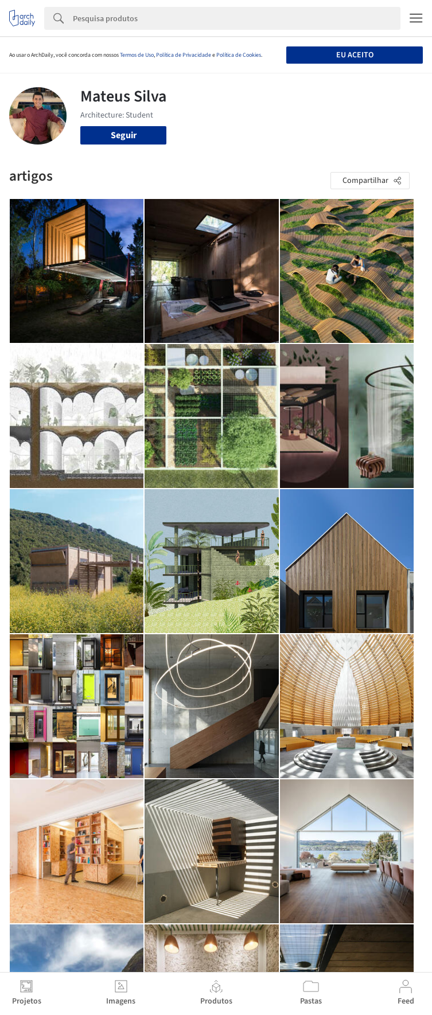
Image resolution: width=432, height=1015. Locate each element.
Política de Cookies (238, 55)
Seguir (124, 135)
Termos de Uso (137, 55)
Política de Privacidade (183, 55)
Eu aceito (354, 55)
